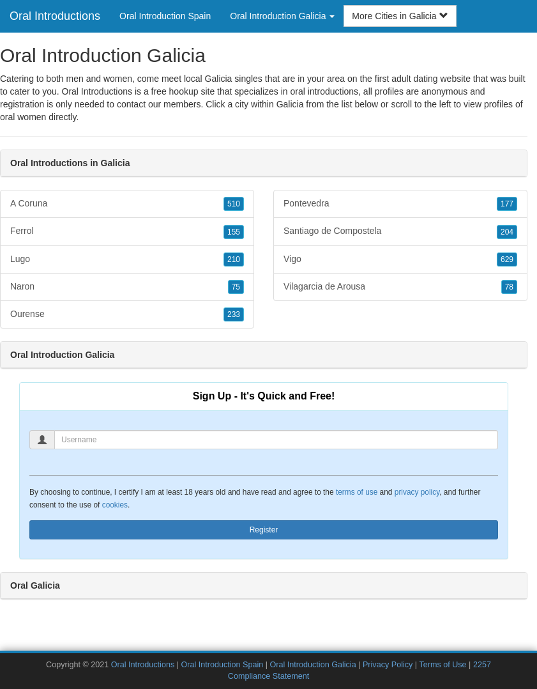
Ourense (127, 314)
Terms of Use (442, 664)
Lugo (127, 259)
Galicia (290, 104)
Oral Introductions (55, 16)
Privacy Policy (387, 664)
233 (233, 314)
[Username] (276, 439)
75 (236, 287)
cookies (115, 504)
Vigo (400, 259)
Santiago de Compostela (400, 231)
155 (233, 232)
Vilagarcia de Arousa (400, 287)
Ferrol (127, 231)
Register (264, 529)
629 (507, 259)
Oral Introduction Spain (165, 16)
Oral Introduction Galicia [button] (282, 16)
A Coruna (127, 204)
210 (233, 259)
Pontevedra (400, 204)
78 (509, 287)
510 (233, 203)
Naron (127, 287)
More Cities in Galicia (400, 16)
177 (507, 203)
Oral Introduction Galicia (313, 664)
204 (507, 232)
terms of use (356, 492)
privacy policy (417, 492)
